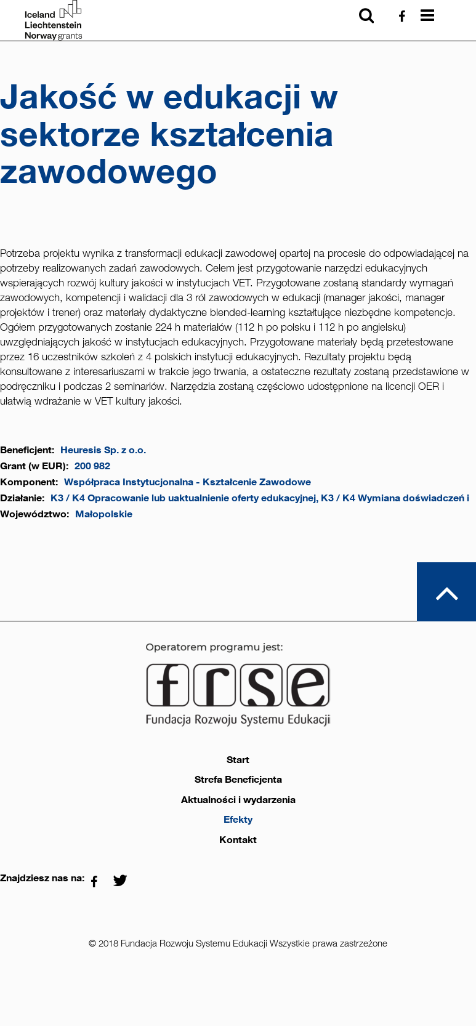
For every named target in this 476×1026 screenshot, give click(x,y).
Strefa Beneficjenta (238, 779)
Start (238, 759)
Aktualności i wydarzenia (238, 800)
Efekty (238, 819)
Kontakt (238, 840)
